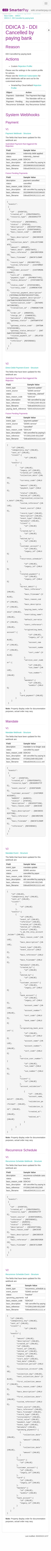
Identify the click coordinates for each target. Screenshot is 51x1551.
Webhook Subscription (28, 76)
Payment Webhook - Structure (18, 133)
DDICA (17, 16)
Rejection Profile (25, 66)
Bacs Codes (8, 16)
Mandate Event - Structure (17, 853)
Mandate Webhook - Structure (18, 732)
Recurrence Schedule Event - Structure (22, 1274)
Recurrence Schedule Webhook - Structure (24, 1161)
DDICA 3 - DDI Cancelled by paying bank (19, 18)
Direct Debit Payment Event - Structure (22, 368)
